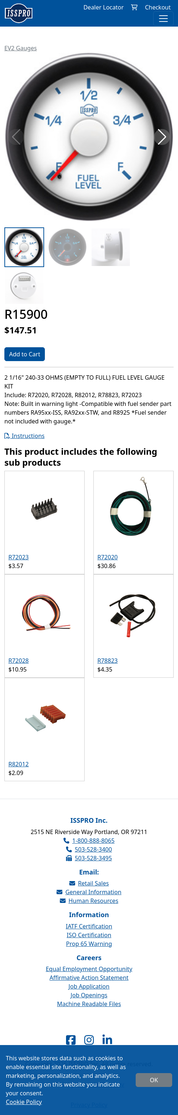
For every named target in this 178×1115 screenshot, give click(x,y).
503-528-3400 (89, 849)
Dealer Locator (104, 7)
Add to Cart (24, 354)
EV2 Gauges (20, 48)
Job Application (89, 986)
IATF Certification (89, 926)
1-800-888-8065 (89, 841)
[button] (162, 137)
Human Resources (89, 901)
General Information (89, 892)
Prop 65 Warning (89, 944)
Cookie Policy (24, 1102)
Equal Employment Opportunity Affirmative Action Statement (89, 973)
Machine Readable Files (89, 1004)
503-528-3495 (89, 858)
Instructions (24, 436)
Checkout (158, 7)
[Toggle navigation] (163, 18)
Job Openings (89, 995)
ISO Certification (89, 935)
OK (154, 1080)
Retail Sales (89, 883)
